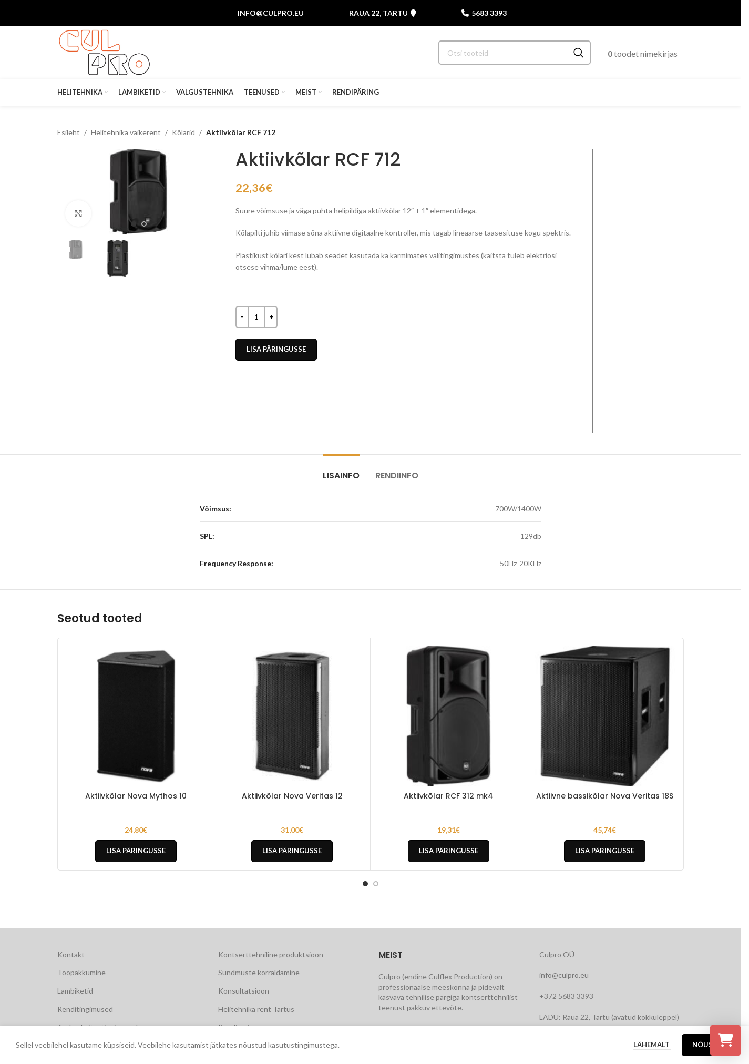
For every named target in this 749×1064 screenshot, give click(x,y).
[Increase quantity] (271, 317)
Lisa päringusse (276, 349)
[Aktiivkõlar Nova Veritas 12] (292, 716)
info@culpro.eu (271, 12)
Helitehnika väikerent (126, 132)
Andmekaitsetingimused (97, 1026)
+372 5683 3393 (566, 995)
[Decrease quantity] (242, 317)
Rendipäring (238, 1026)
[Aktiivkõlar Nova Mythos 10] (136, 716)
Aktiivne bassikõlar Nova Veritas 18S (604, 796)
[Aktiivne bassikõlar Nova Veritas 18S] (605, 716)
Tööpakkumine (81, 972)
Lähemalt (652, 1048)
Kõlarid (183, 132)
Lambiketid (75, 990)
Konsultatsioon (243, 990)
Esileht (68, 132)
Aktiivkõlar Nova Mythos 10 (136, 796)
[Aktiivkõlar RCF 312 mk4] (448, 716)
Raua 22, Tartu (382, 13)
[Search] (514, 52)
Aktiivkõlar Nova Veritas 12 (292, 796)
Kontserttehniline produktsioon (270, 954)
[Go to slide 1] (133, 224)
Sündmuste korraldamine (259, 972)
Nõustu (707, 1049)
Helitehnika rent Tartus (256, 1009)
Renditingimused (85, 1009)
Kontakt (71, 954)
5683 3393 (484, 13)
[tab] (341, 470)
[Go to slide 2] (144, 224)
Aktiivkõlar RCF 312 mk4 (448, 796)
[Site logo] (104, 51)
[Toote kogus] (256, 317)
